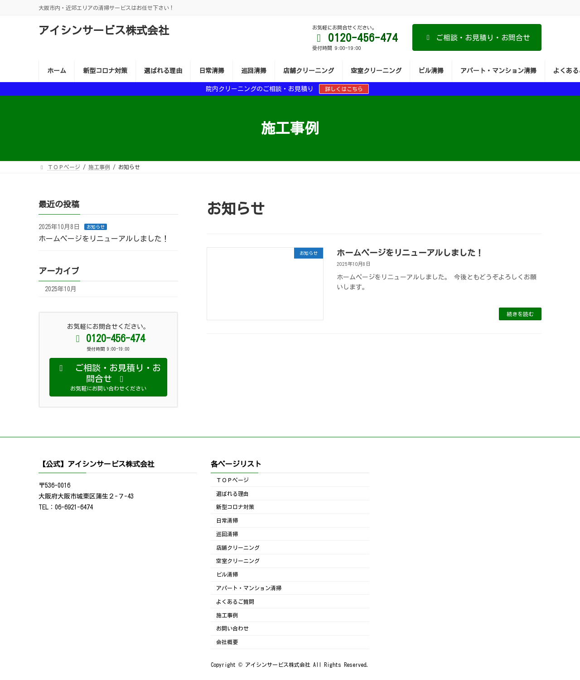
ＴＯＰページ (232, 480)
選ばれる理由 (232, 493)
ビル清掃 (227, 574)
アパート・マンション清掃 (248, 588)
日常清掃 (227, 520)
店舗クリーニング (238, 547)
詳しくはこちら (344, 89)
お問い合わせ (232, 628)
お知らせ (96, 227)
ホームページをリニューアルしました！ (410, 253)
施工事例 (227, 615)
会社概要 (227, 642)
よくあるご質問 (235, 601)
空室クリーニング (238, 561)
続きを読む (520, 314)
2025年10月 (61, 289)
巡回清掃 (227, 534)
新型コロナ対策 (235, 507)
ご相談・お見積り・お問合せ (477, 37)
